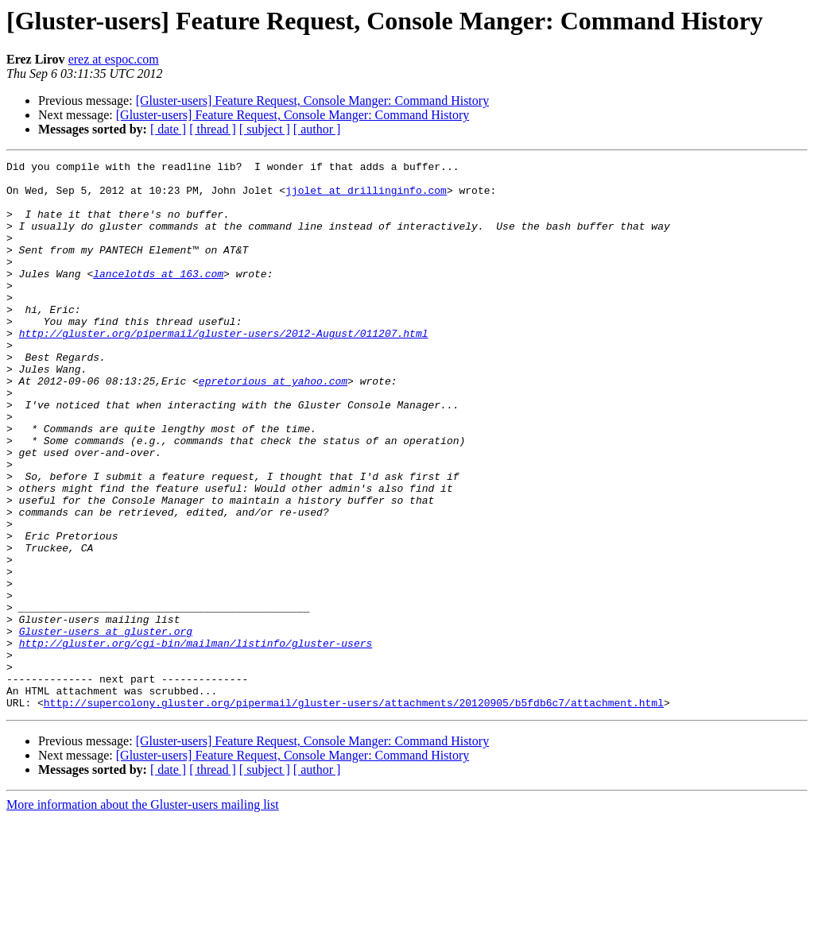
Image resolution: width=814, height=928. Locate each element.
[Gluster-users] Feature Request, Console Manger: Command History (312, 100)
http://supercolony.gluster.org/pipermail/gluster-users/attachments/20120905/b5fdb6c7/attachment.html (354, 812)
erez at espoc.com (113, 59)
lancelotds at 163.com (158, 297)
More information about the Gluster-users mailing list (142, 914)
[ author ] (317, 129)
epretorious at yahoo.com (273, 426)
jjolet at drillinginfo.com (366, 197)
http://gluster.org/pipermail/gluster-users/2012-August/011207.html (223, 369)
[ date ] (168, 129)
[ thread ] (212, 129)
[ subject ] (264, 129)
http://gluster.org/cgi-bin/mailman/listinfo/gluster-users (196, 740)
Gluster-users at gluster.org (105, 726)
